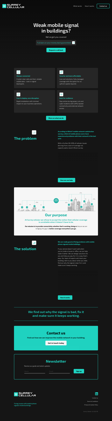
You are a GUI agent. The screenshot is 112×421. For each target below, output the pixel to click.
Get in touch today (56, 347)
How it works (89, 6)
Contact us (103, 6)
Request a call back (56, 50)
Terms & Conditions (92, 401)
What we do (77, 6)
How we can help (66, 185)
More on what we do (56, 122)
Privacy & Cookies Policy (91, 405)
